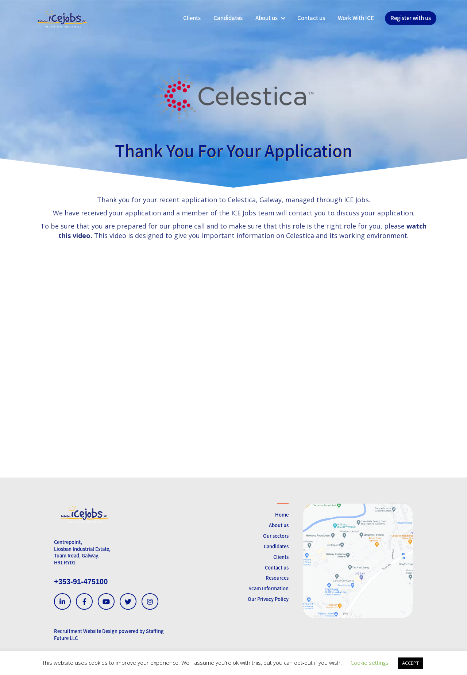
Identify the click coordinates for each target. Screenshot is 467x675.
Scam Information (268, 588)
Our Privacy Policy (268, 598)
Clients (281, 556)
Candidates (276, 546)
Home (282, 514)
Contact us (277, 567)
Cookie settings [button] (370, 662)
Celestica (242, 199)
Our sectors (276, 535)
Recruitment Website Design (85, 631)
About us (279, 525)
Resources (277, 577)
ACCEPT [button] (410, 663)
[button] (282, 18)
